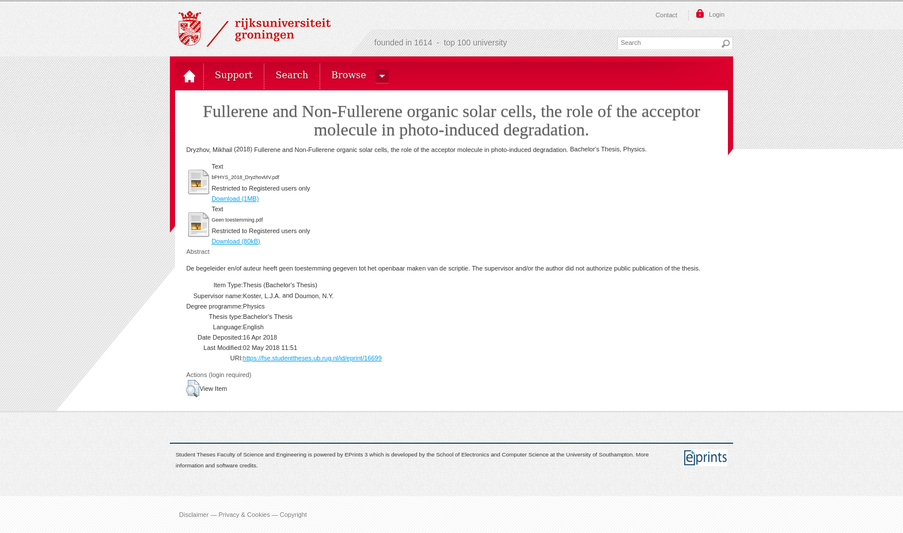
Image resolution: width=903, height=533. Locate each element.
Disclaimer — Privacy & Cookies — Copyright (243, 514)
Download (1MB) (235, 198)
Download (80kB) (235, 241)
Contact (666, 15)
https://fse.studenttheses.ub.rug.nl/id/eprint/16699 (312, 358)
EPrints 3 (356, 455)
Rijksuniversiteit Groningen (255, 29)
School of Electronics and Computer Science (492, 455)
